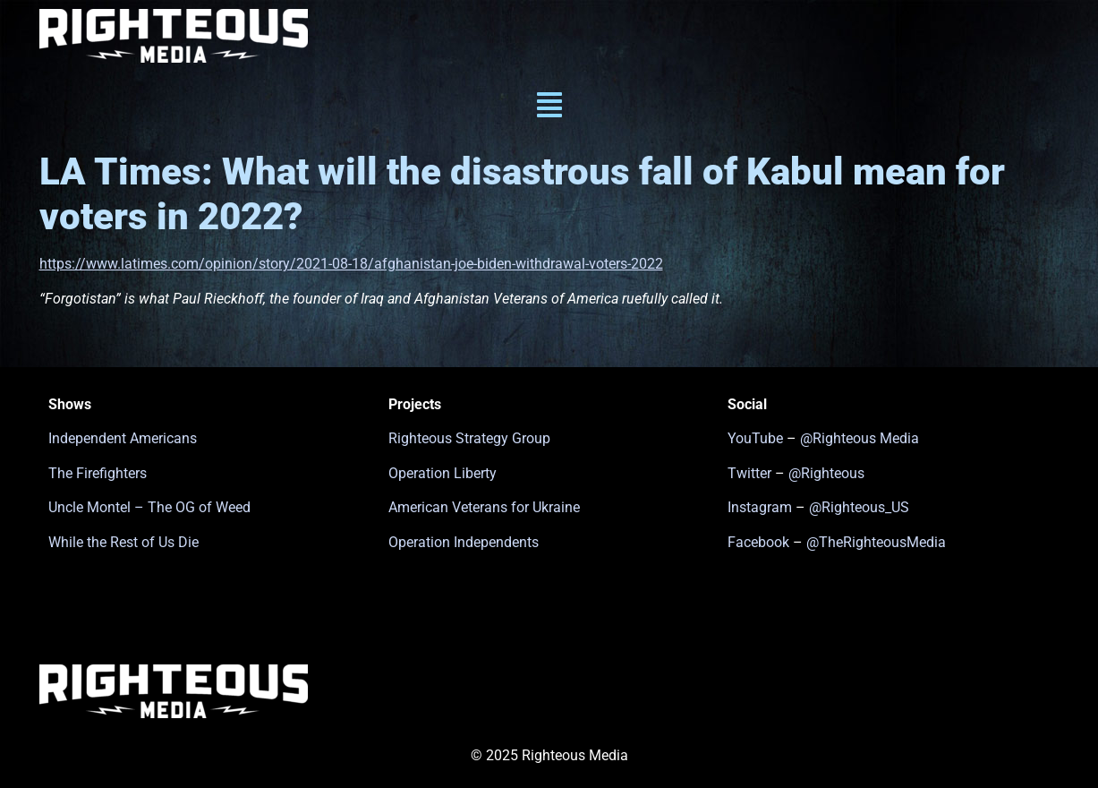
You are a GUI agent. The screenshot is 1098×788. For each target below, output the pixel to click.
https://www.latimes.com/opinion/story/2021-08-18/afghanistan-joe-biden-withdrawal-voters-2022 (351, 263)
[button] (548, 107)
